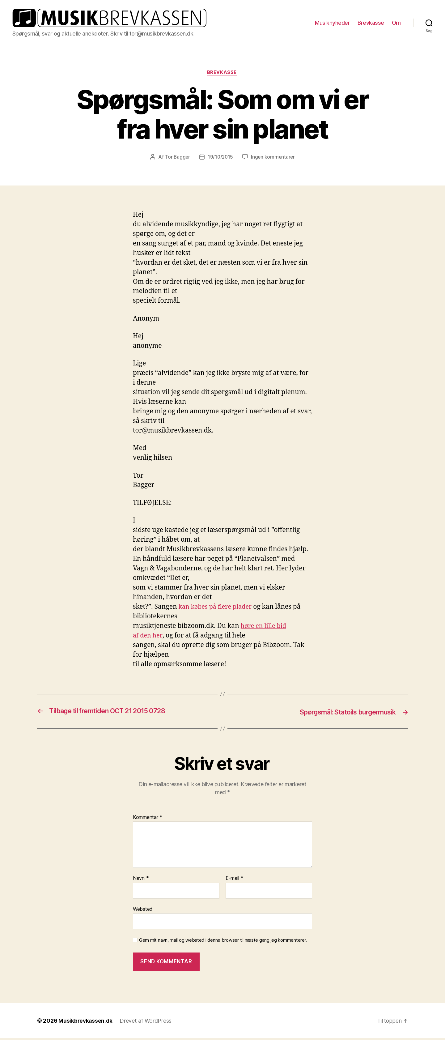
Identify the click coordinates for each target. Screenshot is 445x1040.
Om (396, 23)
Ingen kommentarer (273, 159)
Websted (143, 911)
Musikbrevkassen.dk (85, 1022)
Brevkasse (371, 23)
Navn (141, 880)
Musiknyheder (332, 23)
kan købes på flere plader (217, 609)
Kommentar (147, 819)
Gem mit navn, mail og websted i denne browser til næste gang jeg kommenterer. (223, 942)
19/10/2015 (220, 159)
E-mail (234, 880)
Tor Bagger (176, 159)
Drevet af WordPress (147, 1022)
